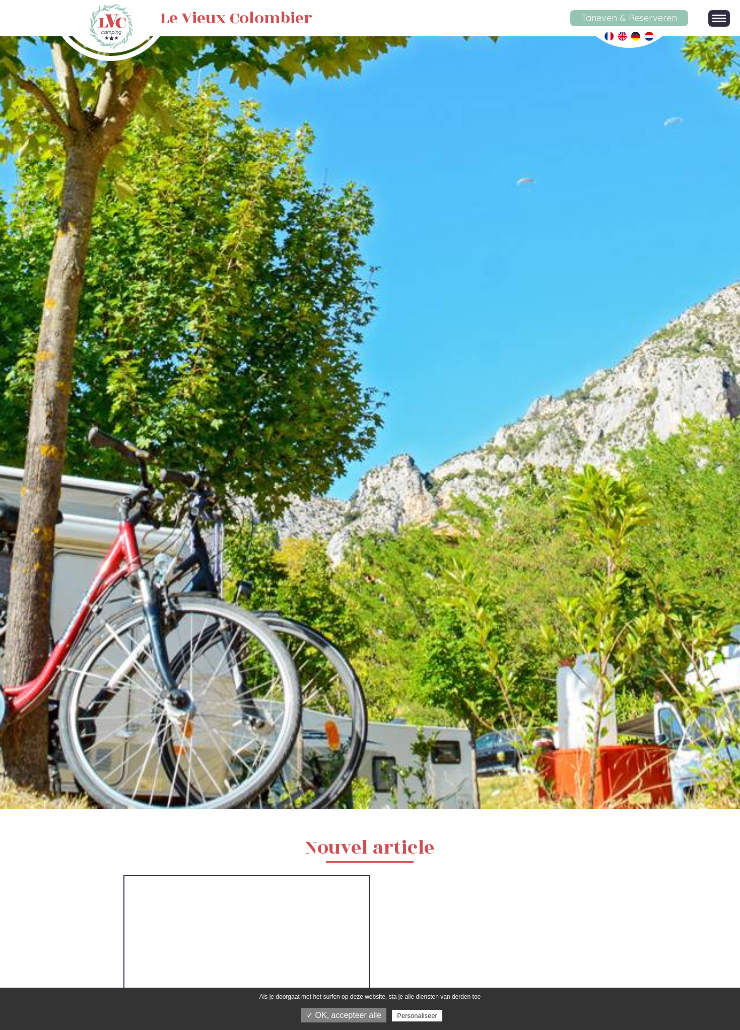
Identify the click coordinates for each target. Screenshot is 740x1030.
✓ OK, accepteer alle (343, 1015)
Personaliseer (417, 1015)
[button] (719, 18)
